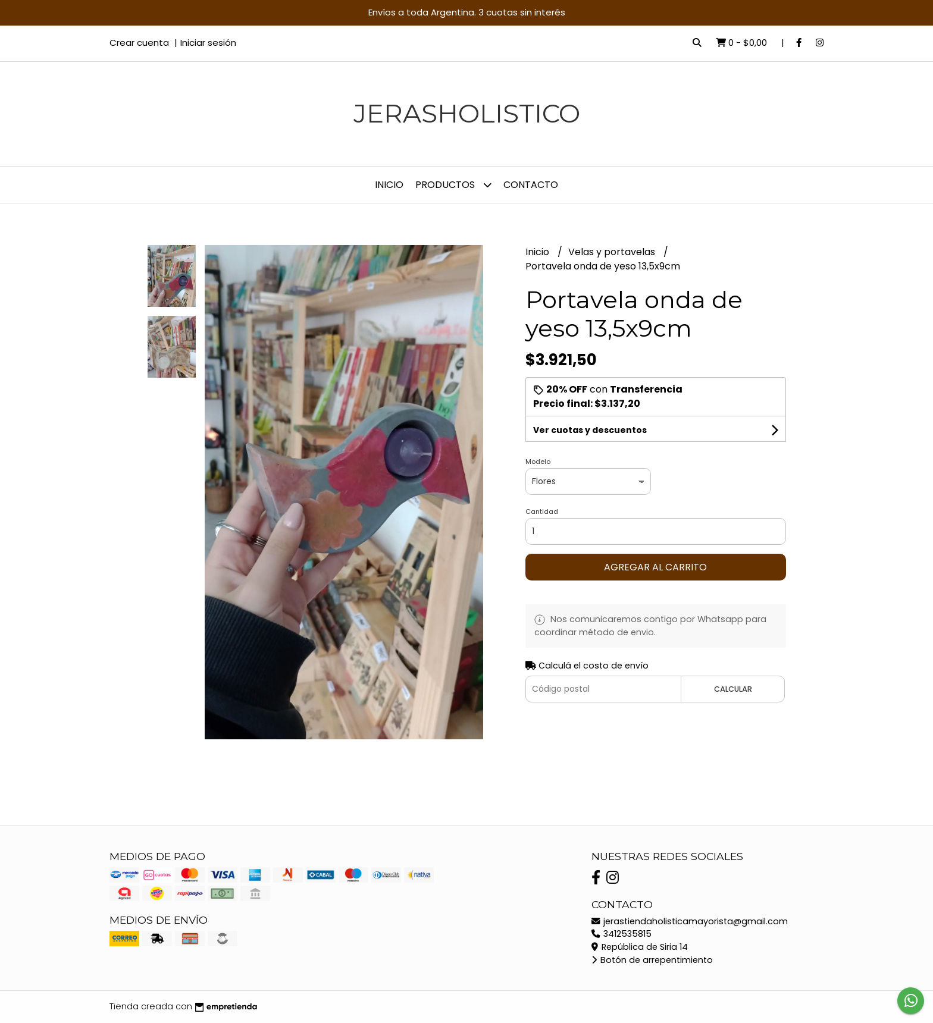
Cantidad (541, 511)
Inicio (389, 185)
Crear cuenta (139, 42)
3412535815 (621, 934)
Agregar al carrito (655, 567)
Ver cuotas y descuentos (590, 430)
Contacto (530, 185)
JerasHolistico (466, 113)
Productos (453, 185)
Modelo (537, 461)
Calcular (733, 689)
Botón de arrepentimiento (652, 960)
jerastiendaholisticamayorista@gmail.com (689, 921)
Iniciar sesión (208, 42)
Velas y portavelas (613, 252)
